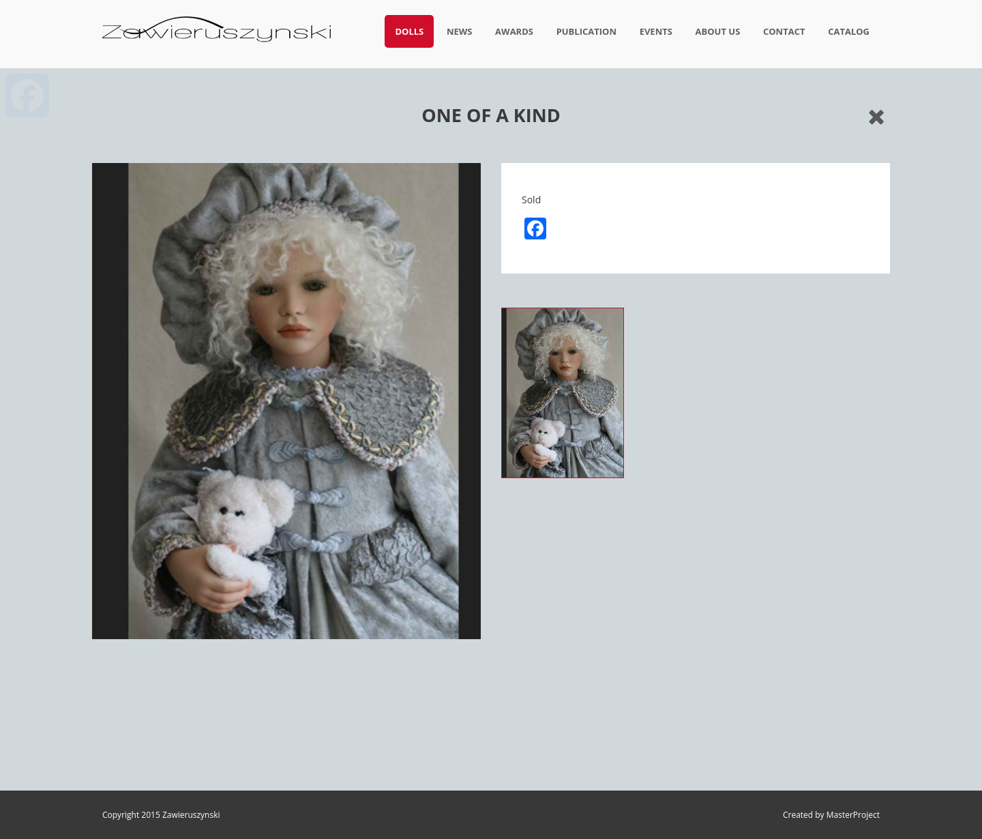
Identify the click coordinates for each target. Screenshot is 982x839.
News (460, 31)
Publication (586, 31)
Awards (514, 31)
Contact (784, 31)
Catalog (848, 31)
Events (656, 31)
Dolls (409, 31)
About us (718, 31)
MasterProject (853, 815)
